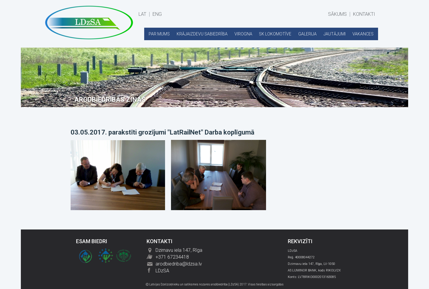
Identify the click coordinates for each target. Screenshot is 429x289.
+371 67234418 (172, 257)
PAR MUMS (159, 34)
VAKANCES (363, 34)
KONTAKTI (364, 14)
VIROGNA (243, 34)
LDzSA (162, 271)
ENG (157, 14)
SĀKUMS (337, 14)
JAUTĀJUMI (335, 34)
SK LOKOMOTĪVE (275, 34)
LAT (142, 14)
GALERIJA (307, 34)
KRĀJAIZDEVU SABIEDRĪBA (202, 34)
